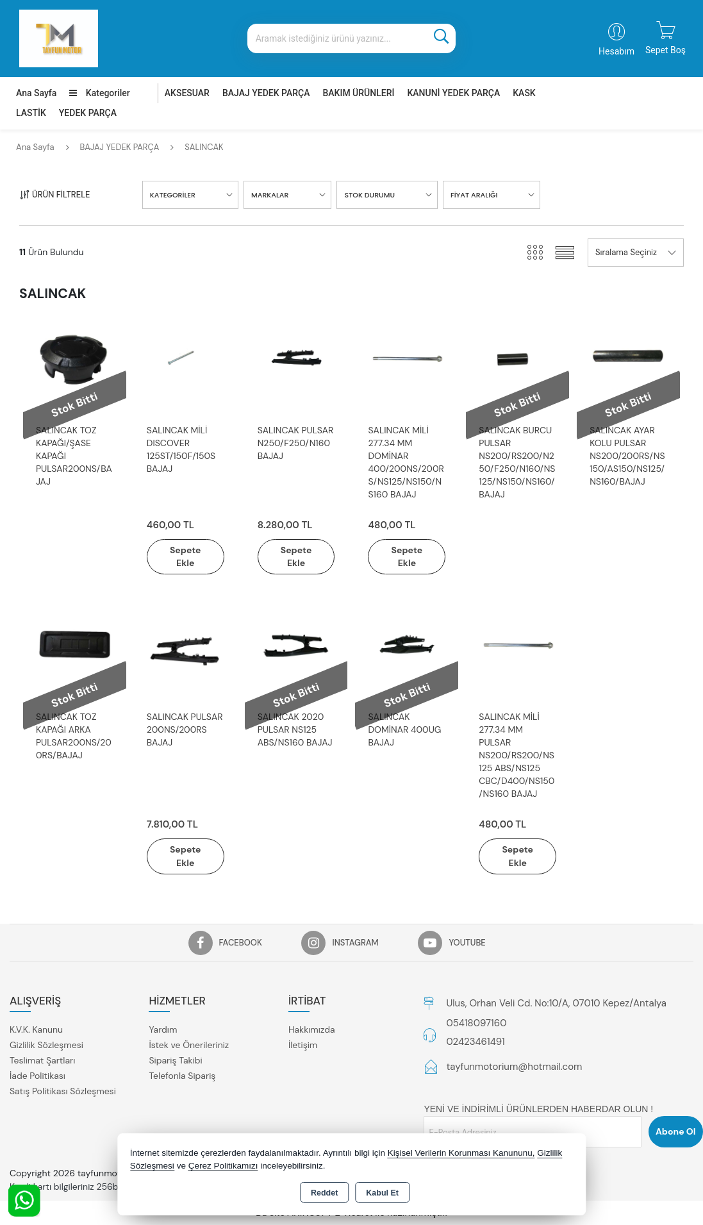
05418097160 (476, 1023)
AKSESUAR (187, 93)
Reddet (324, 1192)
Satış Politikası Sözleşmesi (63, 1091)
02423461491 (475, 1042)
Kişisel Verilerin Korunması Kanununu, (461, 1153)
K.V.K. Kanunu (36, 1030)
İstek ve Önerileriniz (189, 1045)
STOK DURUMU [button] (369, 195)
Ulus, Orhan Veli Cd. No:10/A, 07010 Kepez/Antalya (556, 1003)
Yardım (163, 1030)
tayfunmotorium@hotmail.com (514, 1066)
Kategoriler (99, 93)
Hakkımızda (311, 1030)
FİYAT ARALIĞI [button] (474, 195)
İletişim (302, 1045)
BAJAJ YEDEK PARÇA (266, 93)
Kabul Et (382, 1192)
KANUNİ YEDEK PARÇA (453, 93)
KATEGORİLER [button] (172, 195)
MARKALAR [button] (269, 195)
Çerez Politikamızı (223, 1166)
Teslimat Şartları (42, 1061)
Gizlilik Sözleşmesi (46, 1045)
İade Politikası (37, 1076)
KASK (524, 93)
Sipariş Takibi (175, 1061)
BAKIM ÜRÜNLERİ (358, 93)
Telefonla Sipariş (182, 1076)
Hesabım (616, 51)
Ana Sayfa (36, 93)
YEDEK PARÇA (88, 113)
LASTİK (31, 113)
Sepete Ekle (185, 556)
